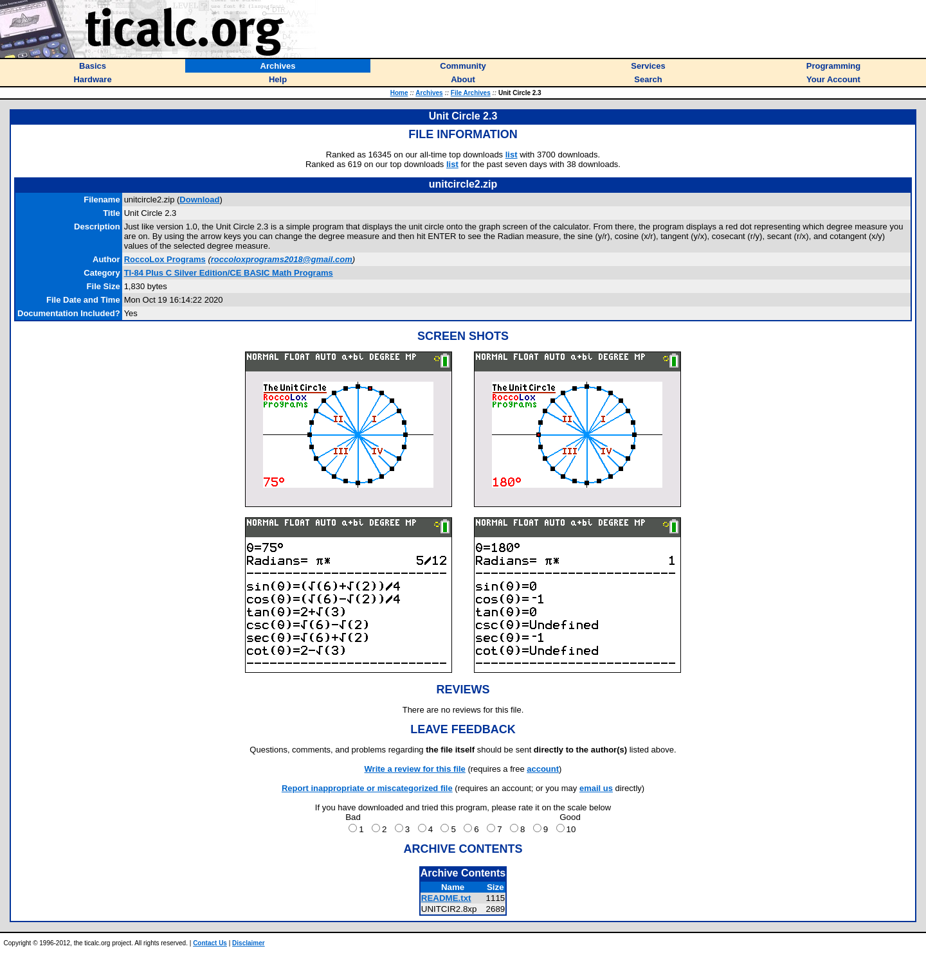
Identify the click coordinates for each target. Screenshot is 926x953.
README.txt (446, 898)
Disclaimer (248, 943)
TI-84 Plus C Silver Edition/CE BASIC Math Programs (228, 273)
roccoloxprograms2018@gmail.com (281, 259)
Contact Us (210, 943)
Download (199, 199)
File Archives (471, 92)
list (511, 154)
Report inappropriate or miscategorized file (367, 788)
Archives (428, 92)
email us (596, 788)
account (543, 769)
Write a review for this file (415, 769)
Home (399, 92)
